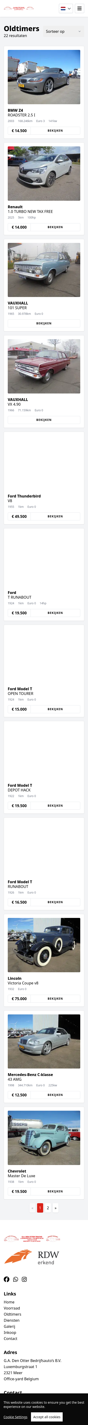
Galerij (9, 1326)
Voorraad (12, 1308)
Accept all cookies (47, 1417)
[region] (44, 1409)
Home (9, 1302)
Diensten (11, 1320)
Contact (10, 1338)
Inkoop (10, 1332)
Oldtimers (12, 1314)
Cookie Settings (15, 1417)
